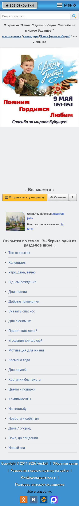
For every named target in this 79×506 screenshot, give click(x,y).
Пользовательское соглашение (39, 484)
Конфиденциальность (38, 477)
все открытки (20, 5)
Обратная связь (65, 463)
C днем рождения (22, 282)
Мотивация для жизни (26, 350)
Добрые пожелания (23, 302)
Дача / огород (19, 428)
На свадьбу (17, 409)
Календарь (31, 36)
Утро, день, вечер (22, 272)
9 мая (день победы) (55, 36)
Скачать (58, 197)
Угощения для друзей (25, 341)
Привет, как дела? (22, 331)
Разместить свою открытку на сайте (39, 470)
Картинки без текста (24, 380)
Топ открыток (19, 253)
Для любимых (19, 321)
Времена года (19, 360)
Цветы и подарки (22, 389)
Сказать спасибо (21, 311)
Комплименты (19, 399)
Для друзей (17, 370)
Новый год (16, 448)
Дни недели (17, 292)
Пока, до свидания (23, 438)
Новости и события (23, 419)
